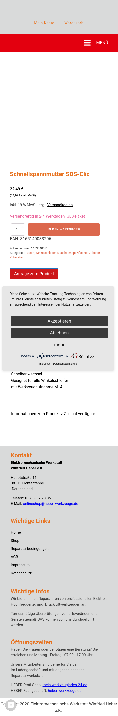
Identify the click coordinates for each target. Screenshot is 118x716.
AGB (14, 557)
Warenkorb (74, 23)
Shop (15, 540)
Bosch (30, 253)
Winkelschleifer (46, 253)
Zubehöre (16, 257)
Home (16, 532)
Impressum (20, 565)
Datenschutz (21, 573)
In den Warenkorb (64, 229)
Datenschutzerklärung (65, 363)
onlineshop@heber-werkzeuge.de (50, 503)
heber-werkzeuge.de (65, 690)
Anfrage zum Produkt (34, 273)
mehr (59, 344)
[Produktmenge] (18, 229)
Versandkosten (60, 205)
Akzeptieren (60, 321)
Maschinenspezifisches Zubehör (78, 253)
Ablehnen (59, 332)
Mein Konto (44, 23)
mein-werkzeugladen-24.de (65, 685)
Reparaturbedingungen (30, 548)
